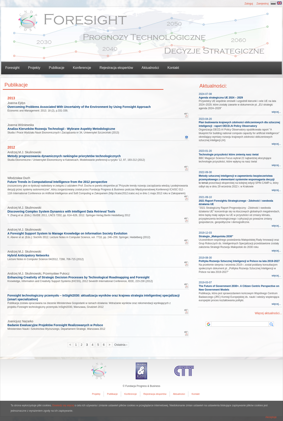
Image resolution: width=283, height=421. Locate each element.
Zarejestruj (262, 3)
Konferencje (82, 67)
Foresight (12, 67)
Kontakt (173, 67)
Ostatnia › (120, 344)
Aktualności (150, 67)
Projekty (96, 394)
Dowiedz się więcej (63, 405)
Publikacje (112, 394)
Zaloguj (248, 3)
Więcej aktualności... (268, 313)
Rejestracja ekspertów (116, 67)
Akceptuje (271, 417)
